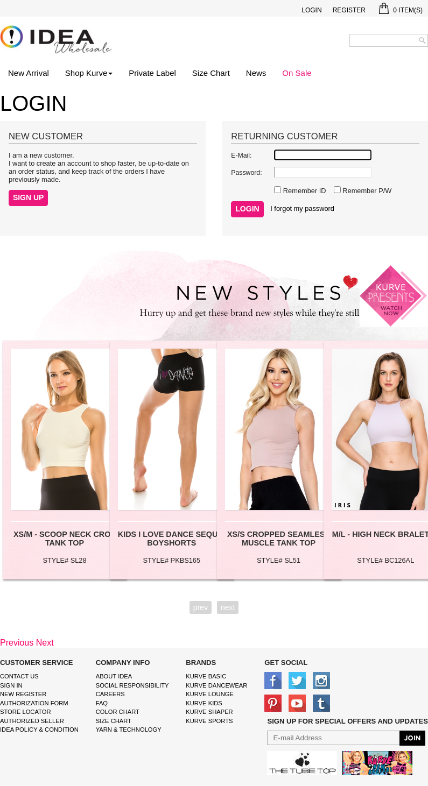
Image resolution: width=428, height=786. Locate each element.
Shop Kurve (89, 72)
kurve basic (206, 676)
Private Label (152, 72)
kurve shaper (209, 712)
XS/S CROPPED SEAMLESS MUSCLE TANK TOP (278, 538)
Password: (246, 172)
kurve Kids (204, 703)
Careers (110, 694)
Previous (16, 642)
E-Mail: (241, 155)
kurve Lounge (210, 694)
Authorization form (34, 703)
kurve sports (209, 721)
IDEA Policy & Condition (39, 729)
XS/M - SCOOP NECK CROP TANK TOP (64, 538)
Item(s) (401, 10)
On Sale (296, 72)
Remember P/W (366, 191)
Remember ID (303, 191)
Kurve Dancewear (216, 685)
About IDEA (114, 676)
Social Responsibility (132, 685)
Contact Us (19, 676)
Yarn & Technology (129, 729)
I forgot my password (302, 208)
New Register (23, 694)
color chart (117, 712)
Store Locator (25, 712)
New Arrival (28, 72)
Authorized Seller (32, 721)
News (256, 72)
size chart (113, 721)
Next (45, 642)
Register (349, 10)
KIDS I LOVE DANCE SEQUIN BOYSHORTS (172, 538)
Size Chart (211, 72)
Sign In (11, 685)
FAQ (102, 703)
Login (311, 10)
